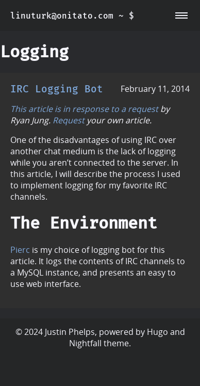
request (143, 109)
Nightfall (85, 343)
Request (69, 120)
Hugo (157, 331)
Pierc (20, 249)
